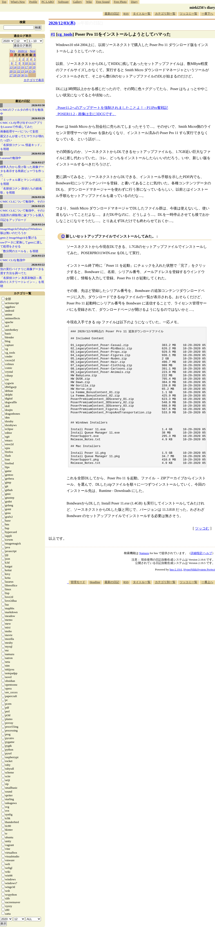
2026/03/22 (38, 264)
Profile (33, 1)
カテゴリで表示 (34, 80)
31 (26, 75)
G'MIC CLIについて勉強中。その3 (22, 201)
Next (32, 51)
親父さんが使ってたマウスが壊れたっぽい (22, 138)
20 (11, 71)
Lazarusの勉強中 (10, 158)
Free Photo (120, 1)
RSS (126, 13)
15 (18, 67)
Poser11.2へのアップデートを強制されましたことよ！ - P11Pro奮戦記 (113, 108)
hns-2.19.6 (176, 596)
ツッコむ (202, 555)
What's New (18, 1)
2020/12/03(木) (62, 23)
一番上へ (207, 608)
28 (14, 75)
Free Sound (103, 1)
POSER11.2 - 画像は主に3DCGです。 (87, 114)
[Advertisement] (154, 645)
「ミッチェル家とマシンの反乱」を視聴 (22, 181)
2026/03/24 (38, 224)
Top (4, 1)
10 (26, 63)
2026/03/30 (38, 105)
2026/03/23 (38, 255)
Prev (12, 51)
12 (34, 63)
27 (11, 75)
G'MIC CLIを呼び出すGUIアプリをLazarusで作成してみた (21, 124)
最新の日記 (112, 13)
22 (18, 71)
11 (30, 63)
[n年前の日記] (89, 23)
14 (14, 67)
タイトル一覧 (141, 13)
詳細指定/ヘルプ (201, 579)
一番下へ (207, 13)
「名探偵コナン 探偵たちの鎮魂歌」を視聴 (21, 190)
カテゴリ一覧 (22, 293)
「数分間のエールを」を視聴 (19, 251)
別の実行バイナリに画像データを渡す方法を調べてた (22, 271)
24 (26, 71)
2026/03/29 (38, 118)
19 (34, 67)
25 (30, 71)
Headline (95, 608)
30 (22, 75)
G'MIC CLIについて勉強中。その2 (22, 210)
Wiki (89, 1)
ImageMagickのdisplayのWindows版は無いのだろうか (21, 231)
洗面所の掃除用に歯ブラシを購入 (22, 215)
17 (26, 67)
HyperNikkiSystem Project (199, 596)
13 (11, 67)
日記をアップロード (13, 220)
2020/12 (22, 51)
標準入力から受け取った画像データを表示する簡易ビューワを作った (22, 171)
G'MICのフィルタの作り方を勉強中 (21, 111)
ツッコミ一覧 (188, 13)
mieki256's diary (202, 7)
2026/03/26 (38, 197)
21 (14, 71)
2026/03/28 (38, 153)
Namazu (144, 579)
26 (34, 71)
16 (22, 67)
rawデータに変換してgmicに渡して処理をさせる (21, 244)
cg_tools (65, 34)
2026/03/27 (38, 162)
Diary (134, 1)
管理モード (78, 608)
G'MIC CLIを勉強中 (12, 260)
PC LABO (48, 1)
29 (18, 75)
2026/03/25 (38, 206)
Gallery (77, 1)
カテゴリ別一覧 (165, 13)
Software (63, 1)
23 (22, 71)
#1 (53, 34)
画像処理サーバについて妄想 (19, 131)
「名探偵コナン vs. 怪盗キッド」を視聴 (21, 147)
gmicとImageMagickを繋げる (18, 237)
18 (30, 67)
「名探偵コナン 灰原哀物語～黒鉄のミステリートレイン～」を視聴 (22, 282)
